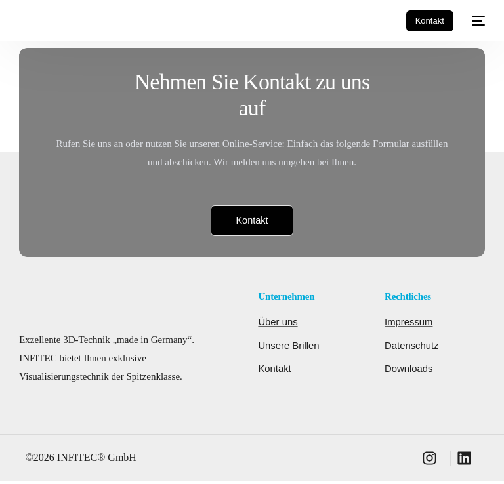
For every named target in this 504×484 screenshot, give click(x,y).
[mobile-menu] (476, 21)
